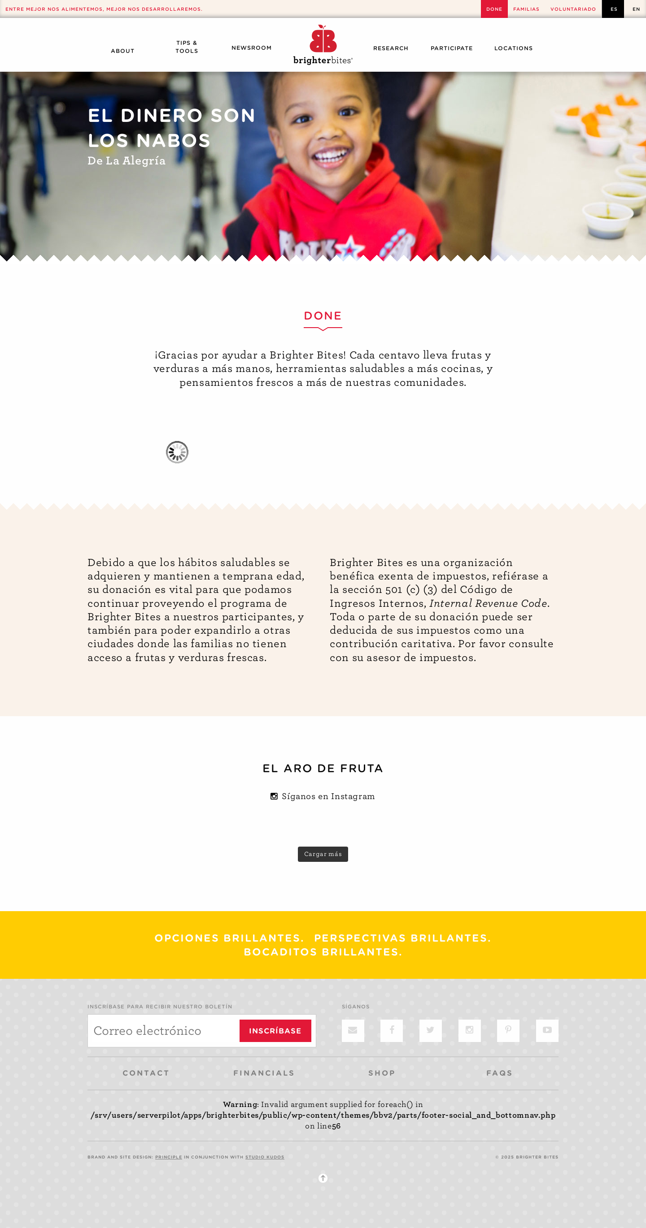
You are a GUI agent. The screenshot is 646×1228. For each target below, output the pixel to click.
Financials (264, 1073)
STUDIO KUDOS (264, 1156)
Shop (382, 1073)
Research (391, 48)
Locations (513, 48)
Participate (452, 48)
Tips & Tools (186, 46)
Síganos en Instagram (323, 796)
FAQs (499, 1073)
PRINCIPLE (168, 1156)
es (614, 9)
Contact (146, 1073)
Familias (526, 9)
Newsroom (251, 47)
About (123, 51)
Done (494, 9)
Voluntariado (573, 9)
